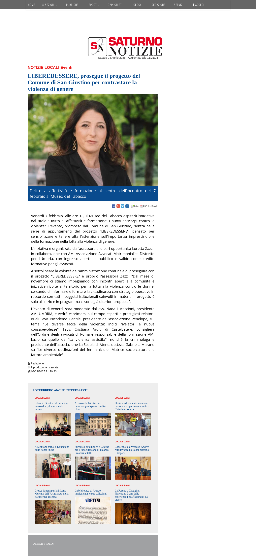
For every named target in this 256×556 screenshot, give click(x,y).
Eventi (66, 67)
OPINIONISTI (116, 5)
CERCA (139, 5)
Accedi (198, 5)
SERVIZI (179, 5)
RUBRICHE (73, 5)
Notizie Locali (43, 67)
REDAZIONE (159, 5)
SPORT (94, 5)
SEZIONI (49, 5)
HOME (31, 5)
